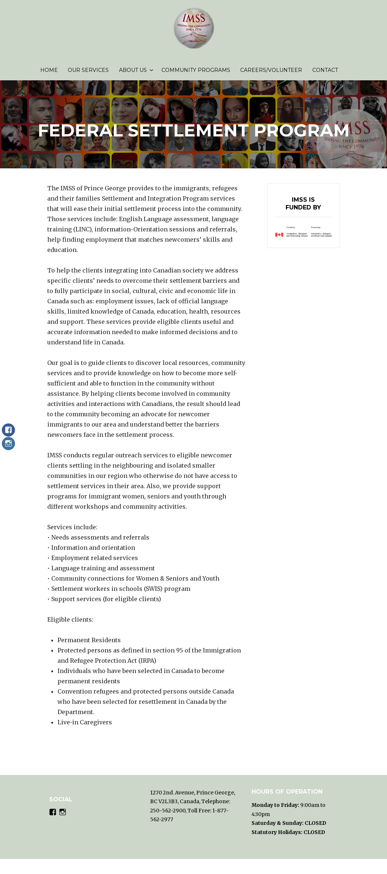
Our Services (88, 73)
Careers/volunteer (271, 73)
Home (49, 73)
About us (133, 73)
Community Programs (195, 73)
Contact (325, 73)
